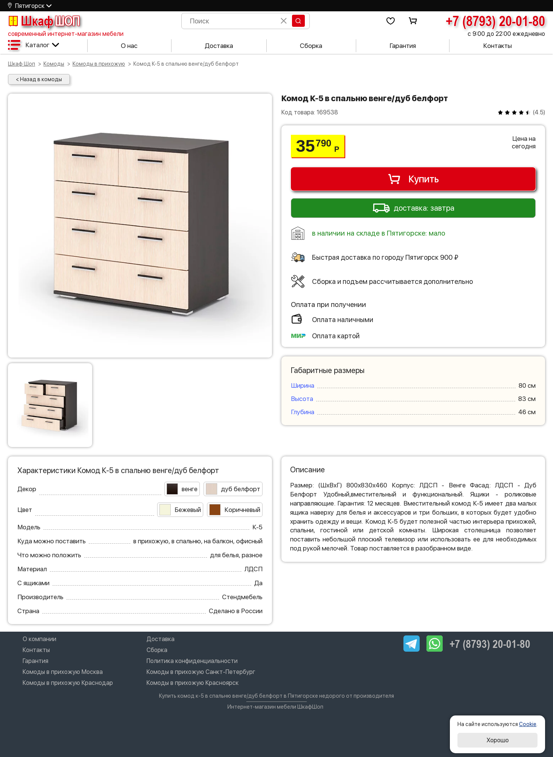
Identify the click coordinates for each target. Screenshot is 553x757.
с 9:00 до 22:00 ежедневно (506, 33)
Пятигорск (30, 5)
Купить (413, 179)
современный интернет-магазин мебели (66, 33)
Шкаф (44, 21)
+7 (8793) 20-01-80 (495, 20)
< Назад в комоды (39, 79)
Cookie (527, 724)
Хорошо (498, 740)
